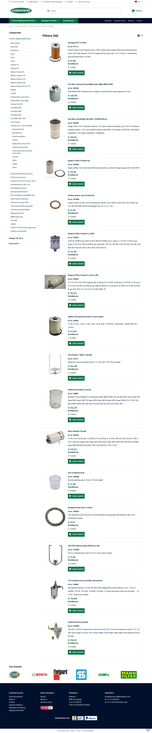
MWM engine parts (17, 217)
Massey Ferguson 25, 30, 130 (20, 86)
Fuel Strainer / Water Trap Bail (80, 355)
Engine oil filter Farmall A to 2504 (81, 234)
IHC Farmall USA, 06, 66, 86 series (22, 174)
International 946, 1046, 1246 (20, 184)
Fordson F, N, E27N (17, 104)
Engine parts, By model (20, 147)
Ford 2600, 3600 (16, 111)
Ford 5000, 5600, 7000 (18, 118)
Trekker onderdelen (21, 26)
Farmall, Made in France (18, 188)
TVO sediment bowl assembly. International (85, 581)
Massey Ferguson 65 (17, 72)
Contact (139, 21)
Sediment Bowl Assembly (78, 622)
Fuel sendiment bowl (76, 473)
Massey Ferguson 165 (18, 79)
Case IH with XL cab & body (19, 199)
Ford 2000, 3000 (16, 108)
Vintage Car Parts (49, 21)
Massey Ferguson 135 (18, 75)
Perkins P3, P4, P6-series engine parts (23, 227)
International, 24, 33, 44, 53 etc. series (23, 181)
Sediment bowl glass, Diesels (79, 390)
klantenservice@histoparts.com (118, 697)
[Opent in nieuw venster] (74, 718)
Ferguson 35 (15, 68)
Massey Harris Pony (17, 213)
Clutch (14, 160)
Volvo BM (14, 220)
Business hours (46, 702)
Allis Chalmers (15, 43)
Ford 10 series (15, 122)
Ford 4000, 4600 (16, 115)
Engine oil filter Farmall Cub (79, 161)
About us (131, 21)
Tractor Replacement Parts (23, 21)
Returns (12, 699)
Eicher (13, 57)
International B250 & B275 (19, 192)
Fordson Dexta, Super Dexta (20, 97)
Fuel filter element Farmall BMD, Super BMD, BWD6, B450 (90, 84)
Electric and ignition (18, 136)
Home (11, 26)
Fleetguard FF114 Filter (77, 43)
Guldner (13, 224)
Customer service (120, 21)
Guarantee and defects (17, 708)
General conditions (16, 705)
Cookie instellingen (88, 731)
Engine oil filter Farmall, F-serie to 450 (83, 275)
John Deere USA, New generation (22, 206)
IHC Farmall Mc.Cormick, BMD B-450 (22, 195)
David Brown (15, 50)
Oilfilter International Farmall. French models (86, 317)
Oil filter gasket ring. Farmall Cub (81, 195)
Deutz (13, 54)
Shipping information (16, 710)
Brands (43, 697)
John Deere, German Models (20, 209)
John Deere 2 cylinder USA (19, 202)
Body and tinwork (18, 129)
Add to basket (76, 73)
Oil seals (15, 157)
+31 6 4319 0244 (113, 702)
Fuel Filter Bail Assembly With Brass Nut (84, 546)
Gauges (14, 164)
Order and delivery (15, 697)
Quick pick (108, 21)
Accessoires (68, 21)
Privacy (11, 702)
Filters (14, 167)
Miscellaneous (17, 133)
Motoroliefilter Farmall (77, 431)
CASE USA (14, 47)
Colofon (72, 731)
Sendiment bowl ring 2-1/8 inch (80, 508)
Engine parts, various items (21, 143)
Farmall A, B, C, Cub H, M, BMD (41, 26)
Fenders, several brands (18, 231)
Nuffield (13, 90)
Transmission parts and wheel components (22, 152)
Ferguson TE (15, 65)
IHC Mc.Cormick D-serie (18, 177)
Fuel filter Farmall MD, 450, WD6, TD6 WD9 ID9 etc (87, 119)
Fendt (12, 61)
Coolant (15, 140)
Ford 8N (13, 93)
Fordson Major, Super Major (20, 100)
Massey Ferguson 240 (18, 83)
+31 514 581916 (113, 699)
